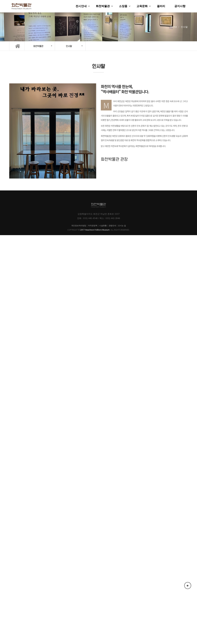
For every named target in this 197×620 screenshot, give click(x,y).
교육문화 (142, 6)
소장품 (123, 6)
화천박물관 (103, 6)
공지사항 (179, 6)
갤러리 (161, 6)
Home (173, 26)
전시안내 (81, 6)
